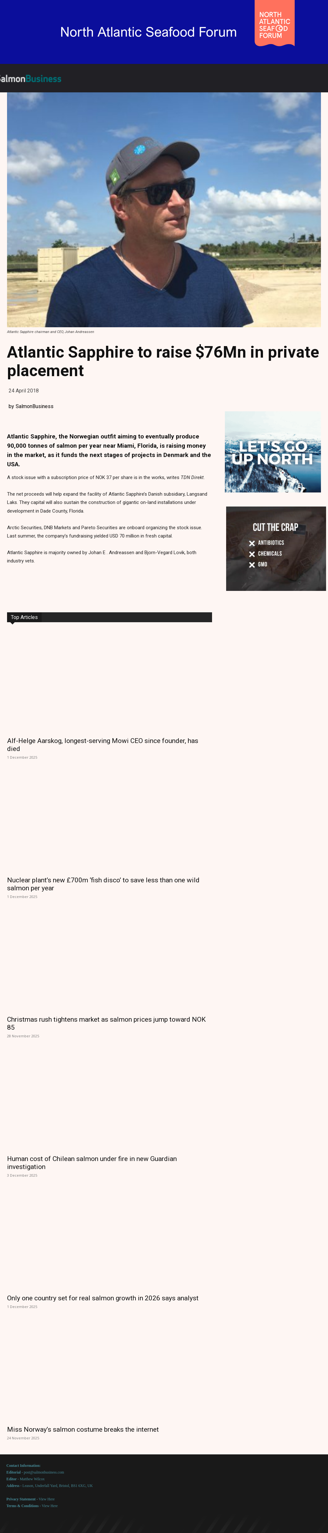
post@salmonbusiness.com (44, 1472)
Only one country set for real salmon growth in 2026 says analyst (103, 1298)
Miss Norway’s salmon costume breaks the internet (83, 1429)
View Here (47, 1499)
